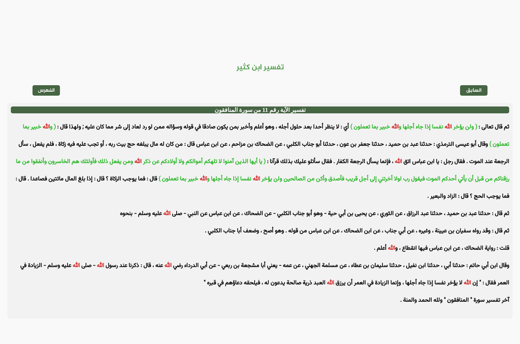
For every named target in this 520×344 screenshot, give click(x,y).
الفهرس (46, 90)
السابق (474, 90)
